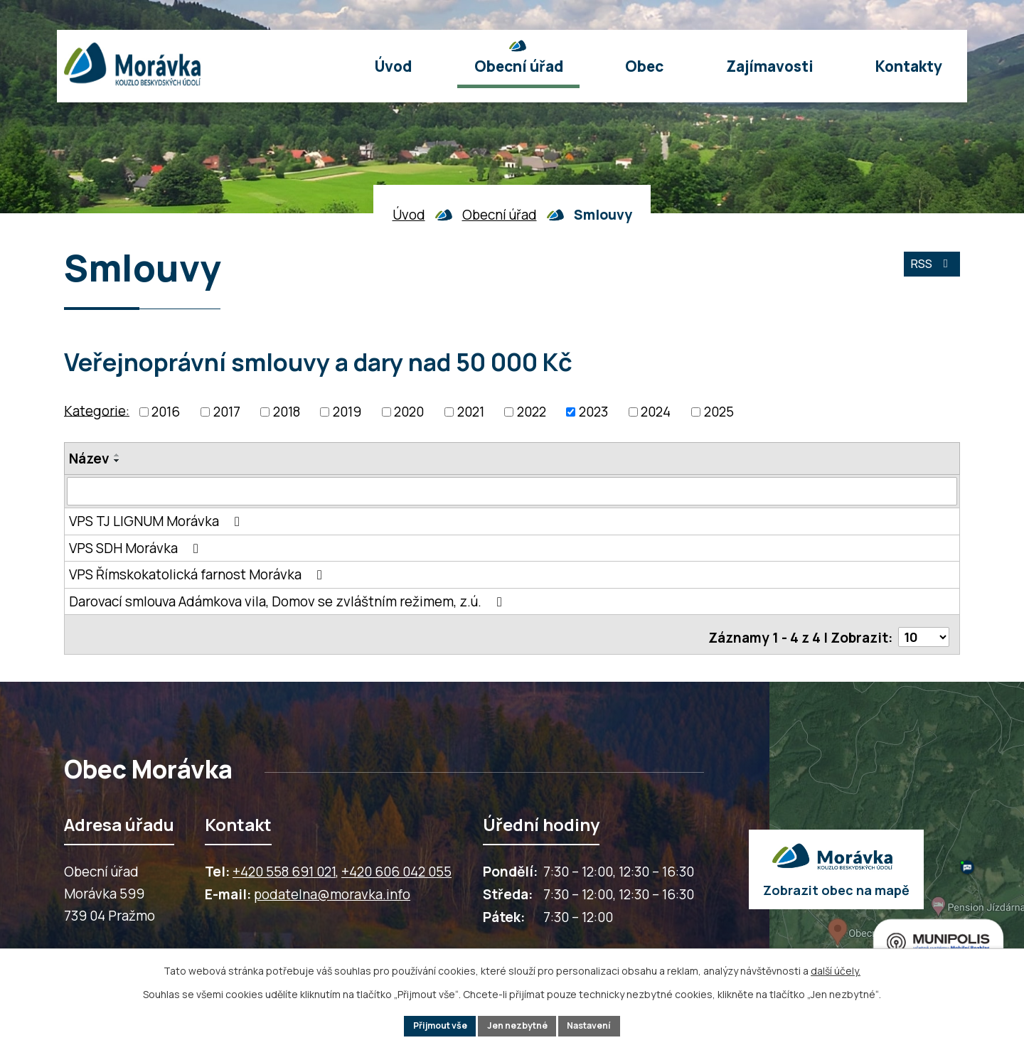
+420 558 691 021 (284, 867)
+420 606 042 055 (396, 867)
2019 (347, 411)
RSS (928, 270)
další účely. (835, 968)
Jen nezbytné (518, 1025)
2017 (226, 411)
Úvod (409, 214)
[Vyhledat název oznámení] (512, 491)
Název (89, 458)
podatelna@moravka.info (332, 890)
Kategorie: (96, 410)
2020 (409, 411)
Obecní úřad (499, 214)
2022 (531, 411)
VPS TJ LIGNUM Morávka (157, 521)
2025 (719, 411)
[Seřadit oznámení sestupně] (117, 461)
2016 (165, 411)
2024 (656, 411)
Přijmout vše (430, 1025)
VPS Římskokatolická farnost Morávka (198, 574)
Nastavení (600, 1025)
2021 (470, 411)
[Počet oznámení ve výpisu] (922, 632)
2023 (593, 411)
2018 (286, 411)
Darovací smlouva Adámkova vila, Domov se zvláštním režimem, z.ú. (288, 601)
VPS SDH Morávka (136, 548)
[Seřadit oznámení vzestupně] (117, 455)
